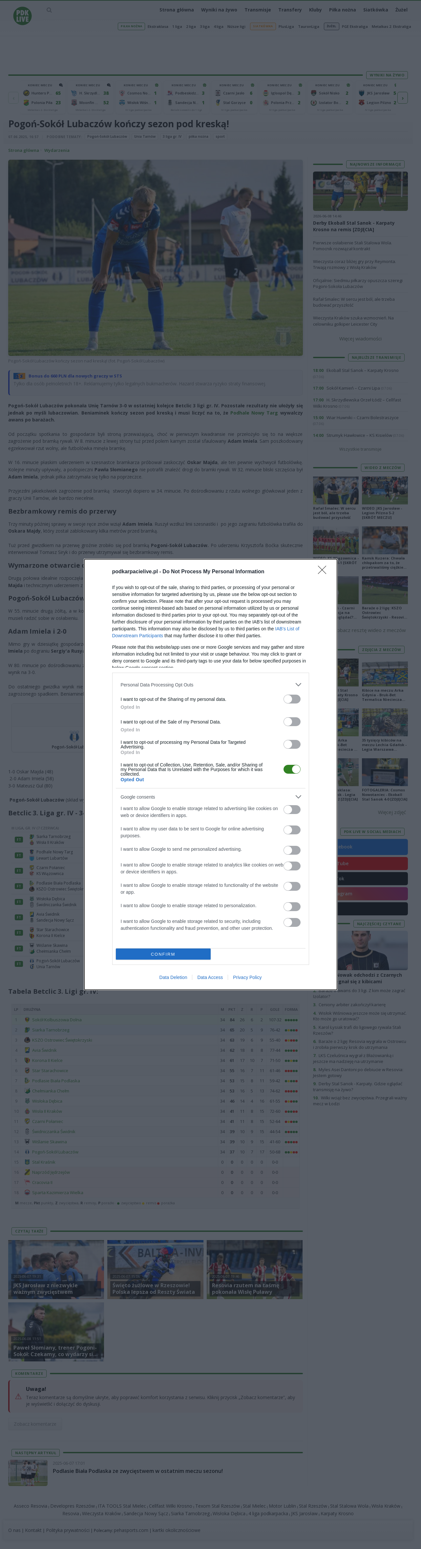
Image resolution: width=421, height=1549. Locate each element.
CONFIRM (163, 954)
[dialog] (210, 774)
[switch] (292, 699)
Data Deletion (173, 977)
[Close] (324, 572)
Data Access (210, 977)
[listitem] (211, 684)
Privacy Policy (247, 977)
